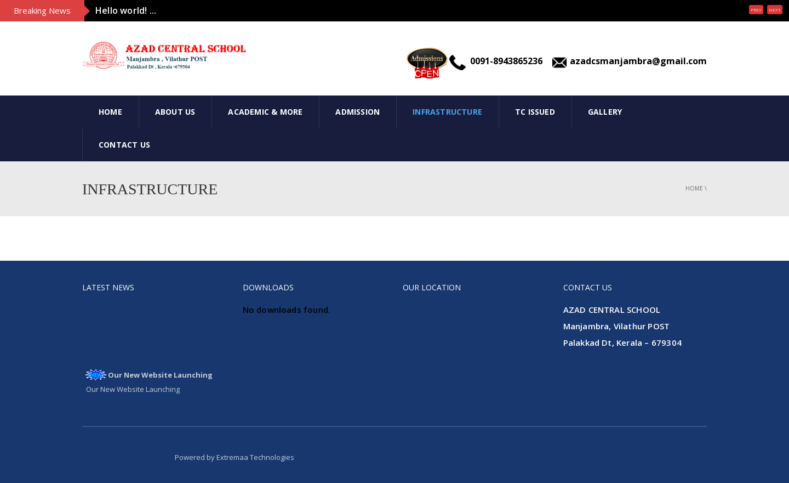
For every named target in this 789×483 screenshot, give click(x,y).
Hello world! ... (125, 10)
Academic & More (265, 111)
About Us (175, 111)
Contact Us (124, 144)
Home (110, 111)
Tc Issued (535, 111)
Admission (357, 111)
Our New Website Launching (160, 376)
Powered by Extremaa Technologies (234, 457)
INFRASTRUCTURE (447, 111)
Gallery (605, 111)
